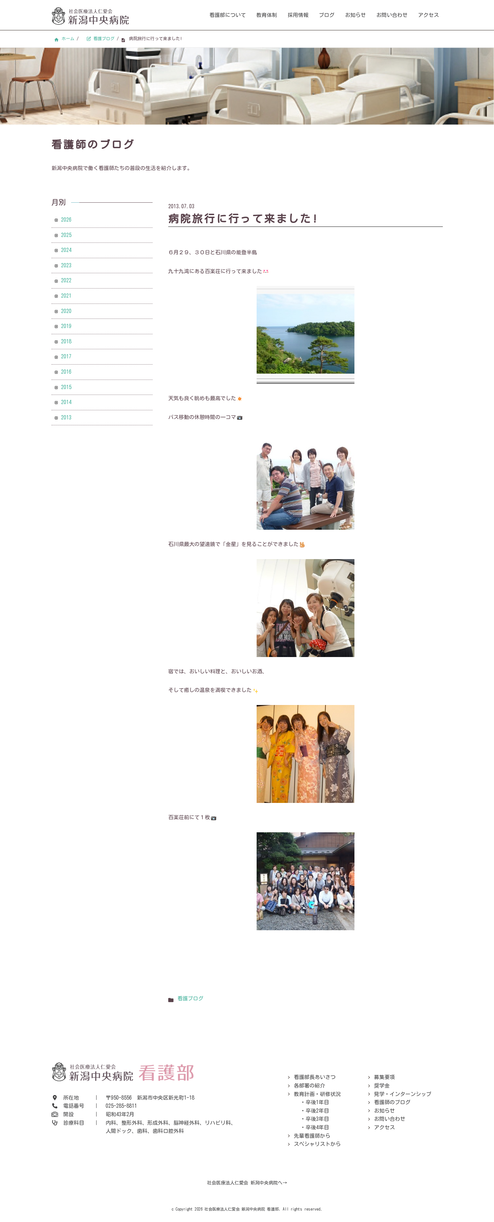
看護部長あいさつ (315, 1077)
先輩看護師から (312, 1135)
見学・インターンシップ (402, 1094)
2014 (66, 402)
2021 (66, 295)
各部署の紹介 (309, 1085)
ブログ (327, 15)
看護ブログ (190, 998)
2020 (66, 311)
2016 (66, 371)
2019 (66, 326)
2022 (66, 280)
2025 (66, 235)
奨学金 (382, 1085)
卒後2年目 (317, 1110)
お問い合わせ (392, 15)
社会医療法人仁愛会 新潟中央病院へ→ (247, 1183)
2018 (66, 341)
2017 (66, 356)
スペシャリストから (317, 1144)
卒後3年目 (317, 1118)
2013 (66, 417)
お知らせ (355, 15)
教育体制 (266, 15)
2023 (66, 265)
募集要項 (384, 1077)
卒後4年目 (317, 1127)
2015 (66, 387)
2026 (66, 219)
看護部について (227, 15)
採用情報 (298, 15)
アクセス (428, 15)
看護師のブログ (392, 1102)
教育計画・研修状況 (317, 1094)
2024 (66, 250)
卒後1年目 (317, 1102)
